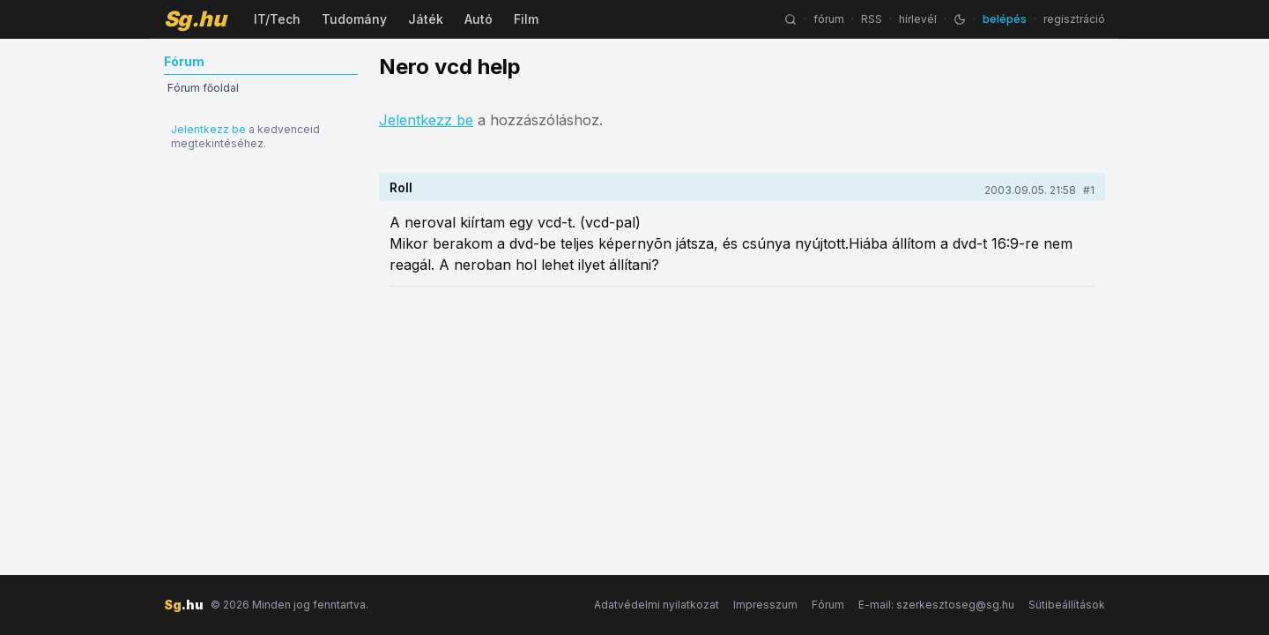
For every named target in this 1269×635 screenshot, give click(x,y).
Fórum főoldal (203, 87)
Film (526, 18)
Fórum (828, 604)
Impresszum (765, 604)
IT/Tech (277, 18)
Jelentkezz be (208, 129)
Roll (401, 187)
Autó (478, 18)
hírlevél (918, 19)
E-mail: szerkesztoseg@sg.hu (936, 604)
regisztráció (1074, 19)
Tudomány (354, 18)
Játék (425, 18)
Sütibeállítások (1066, 604)
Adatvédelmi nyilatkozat (656, 604)
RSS (871, 19)
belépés (1005, 19)
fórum (828, 19)
